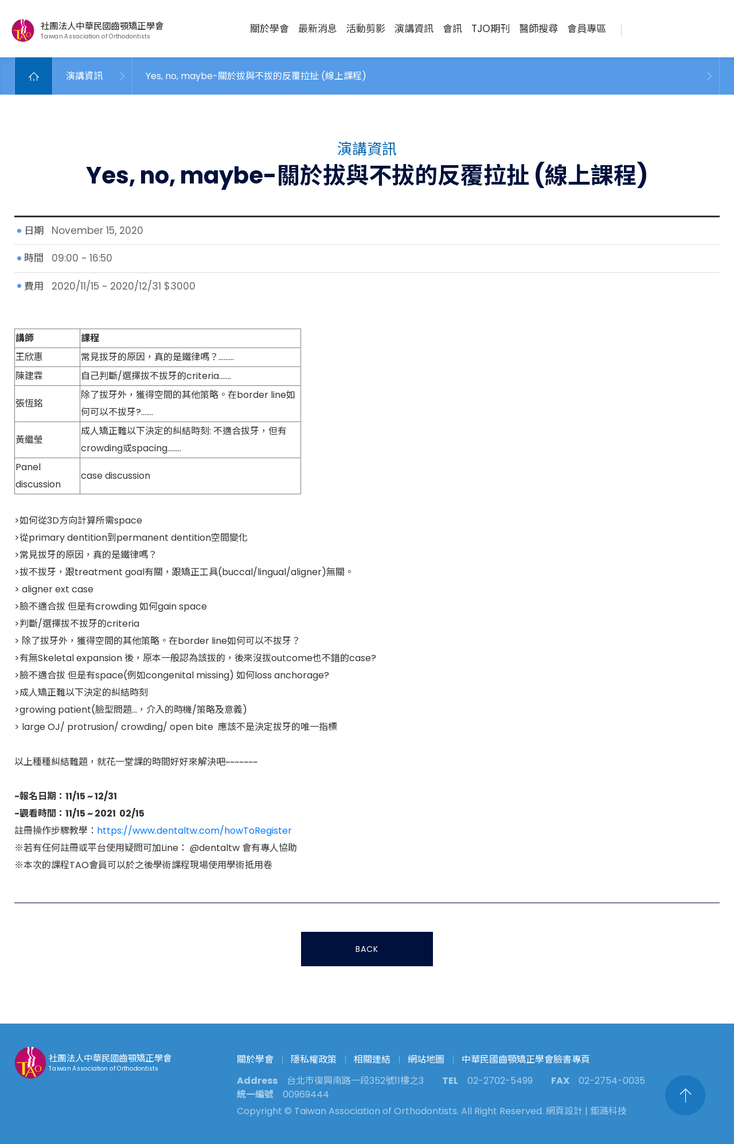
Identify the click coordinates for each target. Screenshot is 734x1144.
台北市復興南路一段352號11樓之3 (355, 1080)
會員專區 (586, 29)
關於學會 (269, 29)
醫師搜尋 (538, 29)
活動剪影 (365, 29)
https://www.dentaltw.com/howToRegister (194, 832)
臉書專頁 (688, 29)
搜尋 (640, 29)
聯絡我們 (664, 29)
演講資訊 (414, 29)
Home (33, 76)
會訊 (452, 29)
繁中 (710, 29)
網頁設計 (564, 1111)
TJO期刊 (490, 29)
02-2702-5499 (500, 1080)
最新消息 (317, 29)
